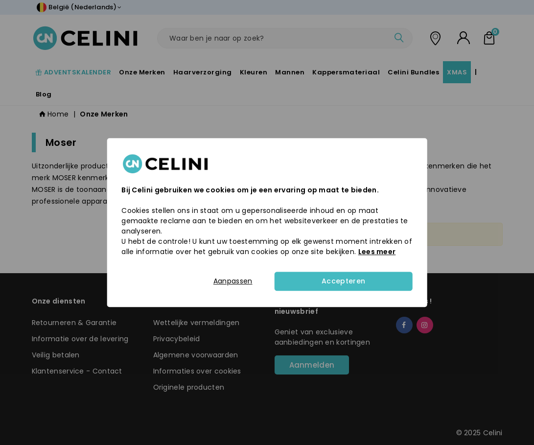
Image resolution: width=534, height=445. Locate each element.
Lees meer (377, 252)
